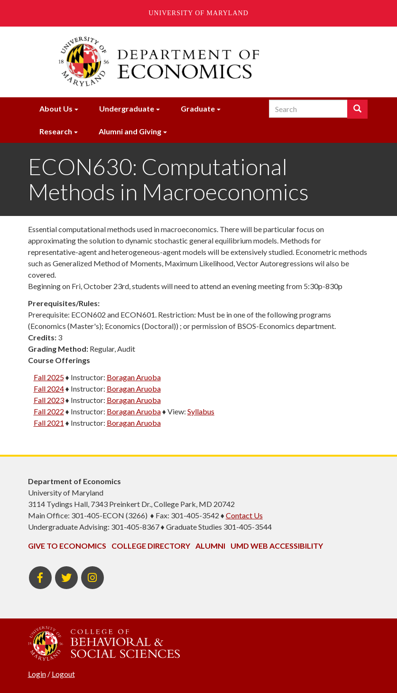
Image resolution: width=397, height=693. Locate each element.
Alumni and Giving (130, 131)
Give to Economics (67, 545)
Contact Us (244, 515)
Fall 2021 (49, 422)
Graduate (198, 108)
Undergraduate (126, 108)
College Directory (150, 545)
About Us (56, 108)
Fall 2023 (49, 399)
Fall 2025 (49, 377)
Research (55, 131)
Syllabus (200, 411)
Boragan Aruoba (134, 377)
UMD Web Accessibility (277, 545)
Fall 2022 (49, 411)
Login (37, 673)
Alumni (210, 545)
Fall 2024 (49, 388)
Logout (63, 673)
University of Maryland (198, 13)
